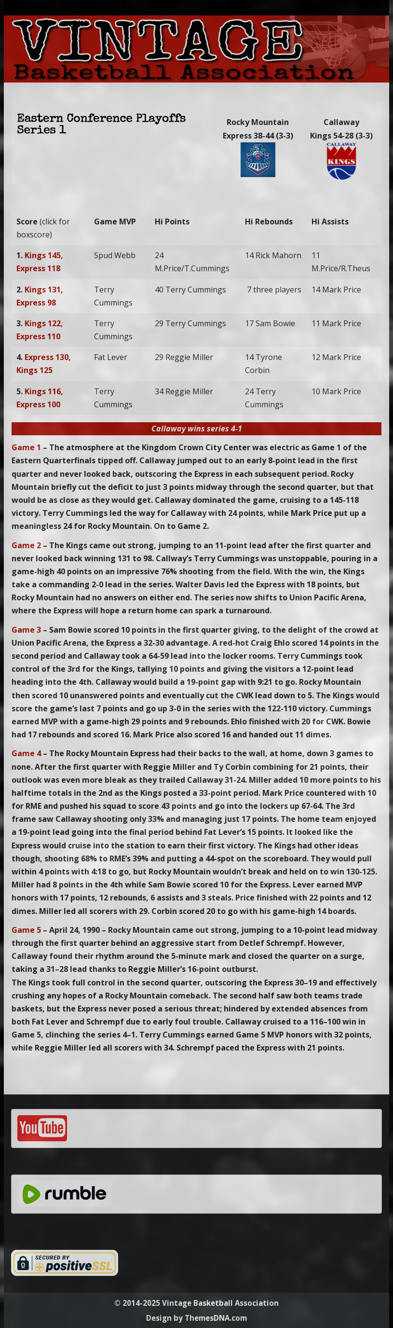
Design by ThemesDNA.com (196, 1318)
